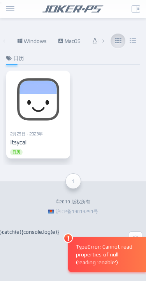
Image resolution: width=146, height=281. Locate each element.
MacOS (69, 41)
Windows (32, 41)
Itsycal (18, 142)
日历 (16, 152)
